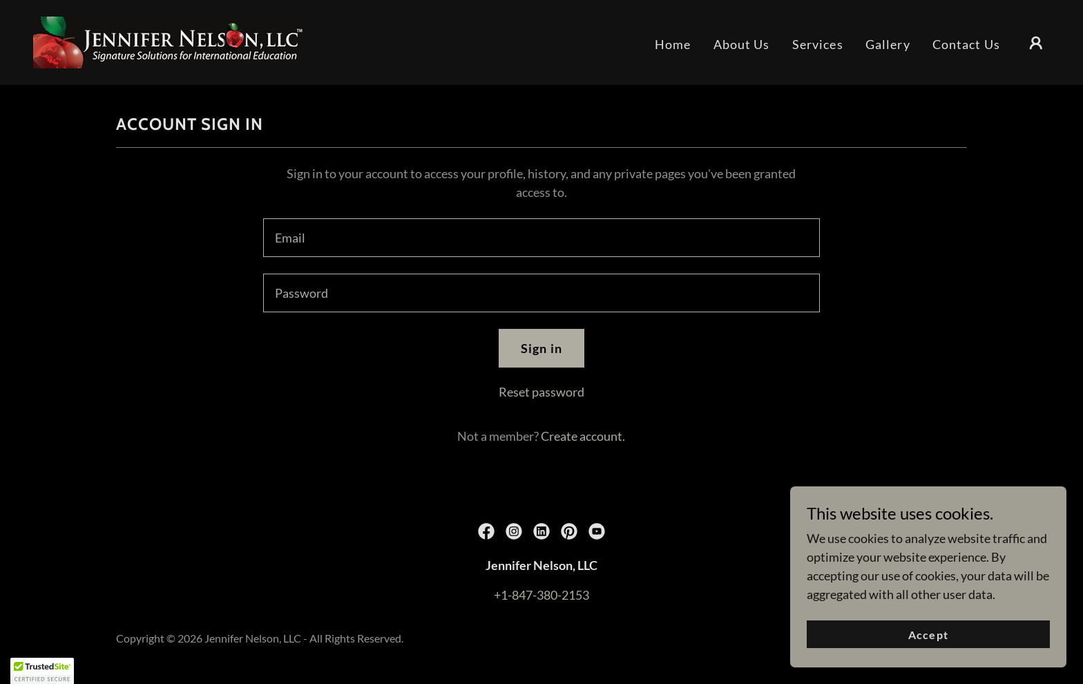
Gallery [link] (887, 44)
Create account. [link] (583, 436)
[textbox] (541, 237)
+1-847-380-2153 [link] (541, 594)
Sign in (541, 348)
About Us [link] (741, 44)
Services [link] (817, 44)
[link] (172, 40)
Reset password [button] (541, 391)
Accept (928, 634)
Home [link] (673, 44)
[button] (1036, 43)
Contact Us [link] (966, 44)
